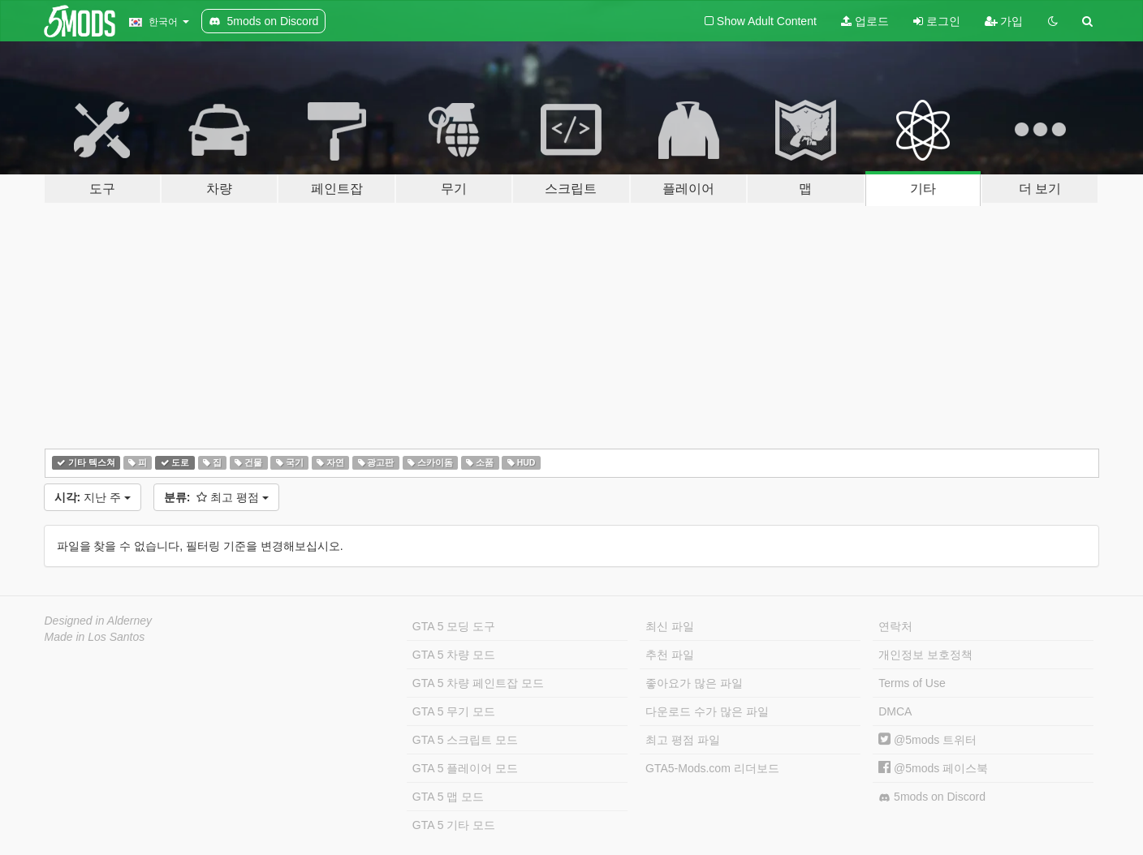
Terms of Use (911, 683)
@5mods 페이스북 (933, 768)
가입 (1004, 21)
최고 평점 (216, 497)
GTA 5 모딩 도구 (453, 626)
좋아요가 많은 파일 (694, 683)
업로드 (865, 21)
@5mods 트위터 (927, 740)
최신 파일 (669, 626)
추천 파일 (669, 654)
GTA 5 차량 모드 (453, 654)
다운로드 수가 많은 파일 (707, 711)
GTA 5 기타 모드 (453, 824)
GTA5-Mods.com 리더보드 (712, 768)
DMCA (895, 711)
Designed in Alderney (99, 620)
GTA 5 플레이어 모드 (465, 768)
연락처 (895, 626)
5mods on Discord (932, 797)
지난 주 (92, 497)
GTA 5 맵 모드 (448, 796)
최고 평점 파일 (682, 739)
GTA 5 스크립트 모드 (465, 739)
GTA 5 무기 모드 (453, 711)
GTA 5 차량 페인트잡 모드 (478, 683)
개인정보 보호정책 (925, 654)
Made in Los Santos (95, 636)
